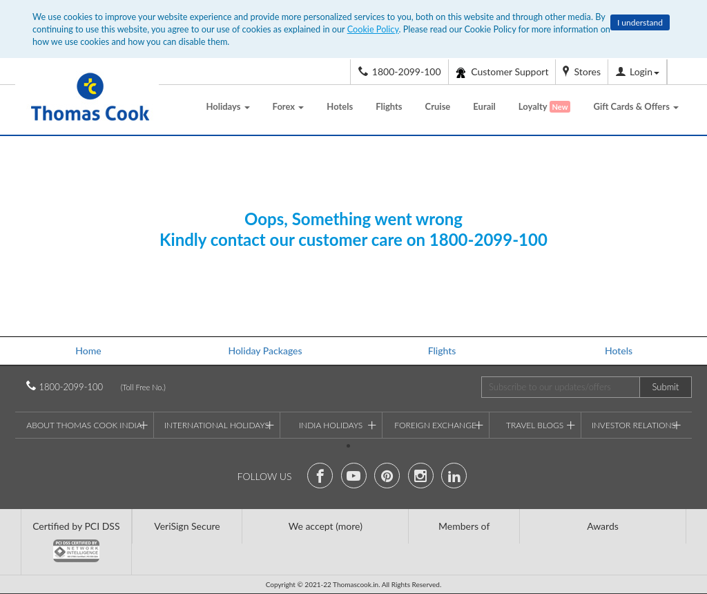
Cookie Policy (373, 29)
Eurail (484, 106)
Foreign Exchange (438, 424)
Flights (389, 106)
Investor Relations (636, 424)
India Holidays (338, 424)
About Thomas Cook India (87, 424)
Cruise (438, 106)
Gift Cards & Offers (636, 106)
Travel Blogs (541, 424)
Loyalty (545, 107)
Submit (665, 386)
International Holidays (219, 424)
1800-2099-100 (88, 386)
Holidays (227, 106)
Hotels (340, 106)
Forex (288, 106)
